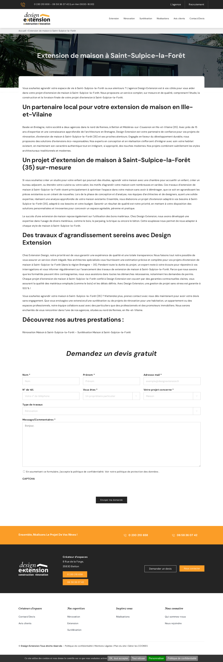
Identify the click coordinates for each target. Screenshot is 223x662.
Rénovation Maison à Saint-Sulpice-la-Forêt (48, 332)
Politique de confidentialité (182, 658)
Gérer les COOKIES (138, 645)
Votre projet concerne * (159, 389)
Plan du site (120, 645)
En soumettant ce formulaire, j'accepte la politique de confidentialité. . (92, 471)
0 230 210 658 (42, 4)
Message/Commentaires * (38, 419)
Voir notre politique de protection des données (131, 471)
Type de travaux (32, 404)
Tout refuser (138, 658)
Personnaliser (156, 658)
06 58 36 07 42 (60, 4)
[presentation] (46, 487)
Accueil (22, 30)
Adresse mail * (153, 374)
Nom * (26, 374)
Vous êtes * (90, 389)
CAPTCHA (28, 478)
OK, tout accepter (118, 658)
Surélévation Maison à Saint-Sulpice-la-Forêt (104, 332)
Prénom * (89, 374)
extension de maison (50, 136)
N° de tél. (28, 389)
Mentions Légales (103, 645)
